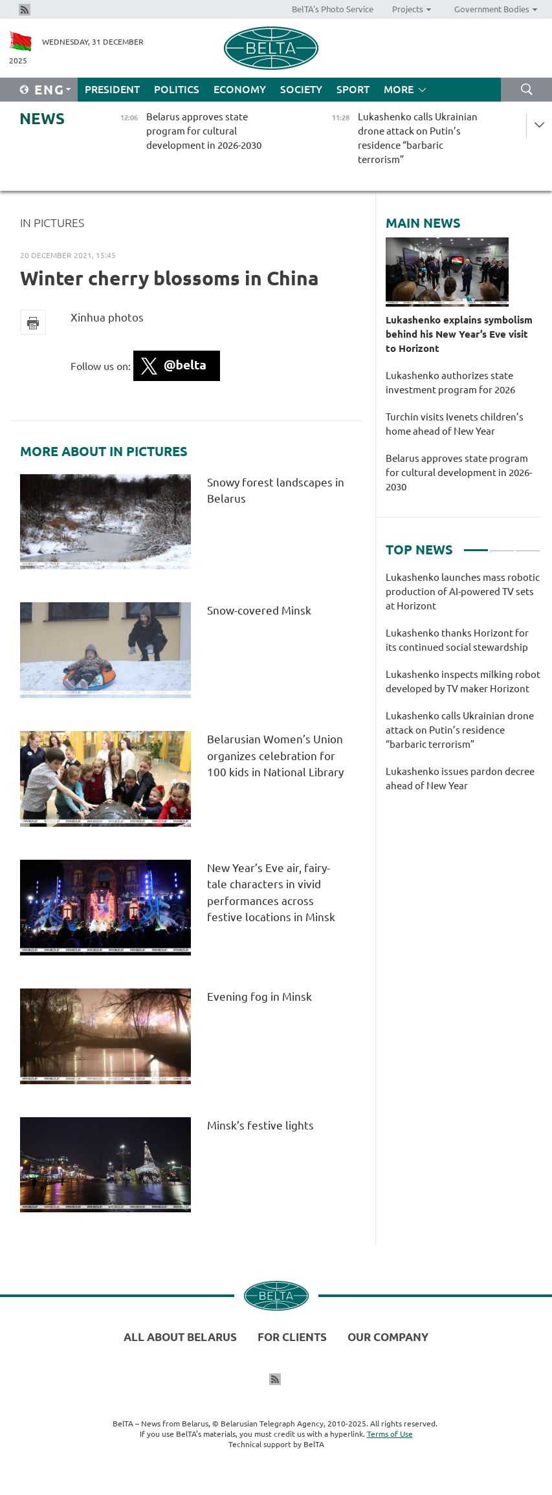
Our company (388, 1337)
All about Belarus (180, 1337)
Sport (353, 89)
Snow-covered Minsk (260, 610)
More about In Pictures (104, 451)
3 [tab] (528, 544)
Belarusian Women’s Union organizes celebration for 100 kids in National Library (275, 755)
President (112, 89)
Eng (49, 89)
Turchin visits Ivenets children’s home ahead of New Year (455, 424)
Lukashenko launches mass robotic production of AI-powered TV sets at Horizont (463, 591)
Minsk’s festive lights (261, 1125)
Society (301, 89)
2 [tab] (502, 544)
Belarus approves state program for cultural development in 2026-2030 (459, 472)
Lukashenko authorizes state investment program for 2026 (450, 382)
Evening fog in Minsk (261, 996)
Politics (176, 89)
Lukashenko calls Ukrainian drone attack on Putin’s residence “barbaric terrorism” (460, 730)
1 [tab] (476, 544)
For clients (292, 1337)
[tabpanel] (463, 688)
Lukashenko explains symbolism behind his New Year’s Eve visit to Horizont (459, 334)
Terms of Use (390, 1434)
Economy (240, 89)
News (42, 118)
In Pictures (52, 222)
